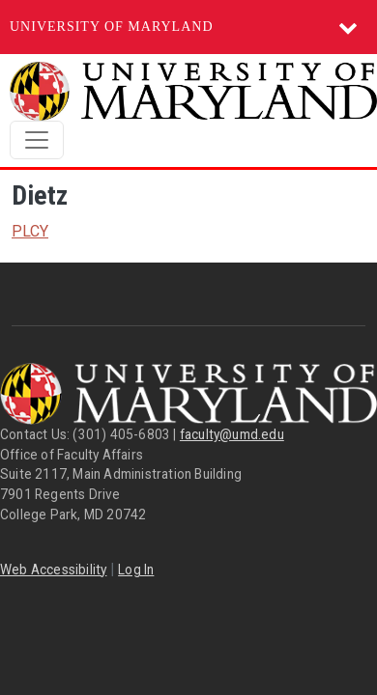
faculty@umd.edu (232, 434)
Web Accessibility (53, 569)
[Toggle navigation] (37, 140)
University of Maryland (112, 26)
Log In (136, 569)
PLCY (30, 231)
